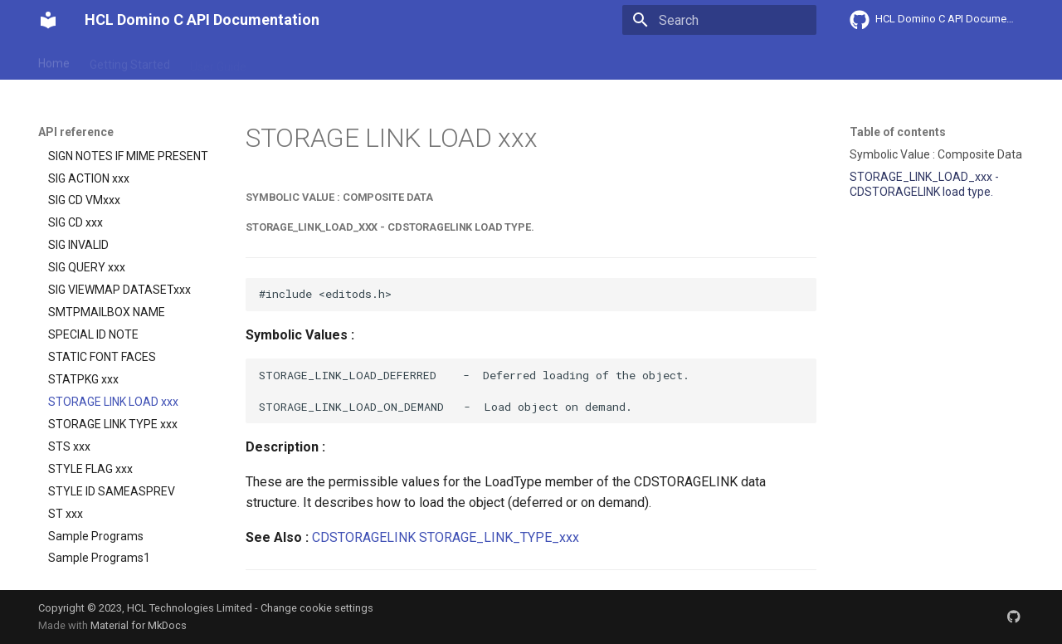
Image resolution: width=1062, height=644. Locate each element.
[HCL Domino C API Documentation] (48, 20)
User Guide (218, 60)
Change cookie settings (317, 608)
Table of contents (898, 132)
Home (54, 60)
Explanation (297, 60)
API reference (384, 60)
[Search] (719, 20)
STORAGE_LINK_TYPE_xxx (499, 537)
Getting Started (130, 60)
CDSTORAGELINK (364, 537)
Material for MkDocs (138, 625)
